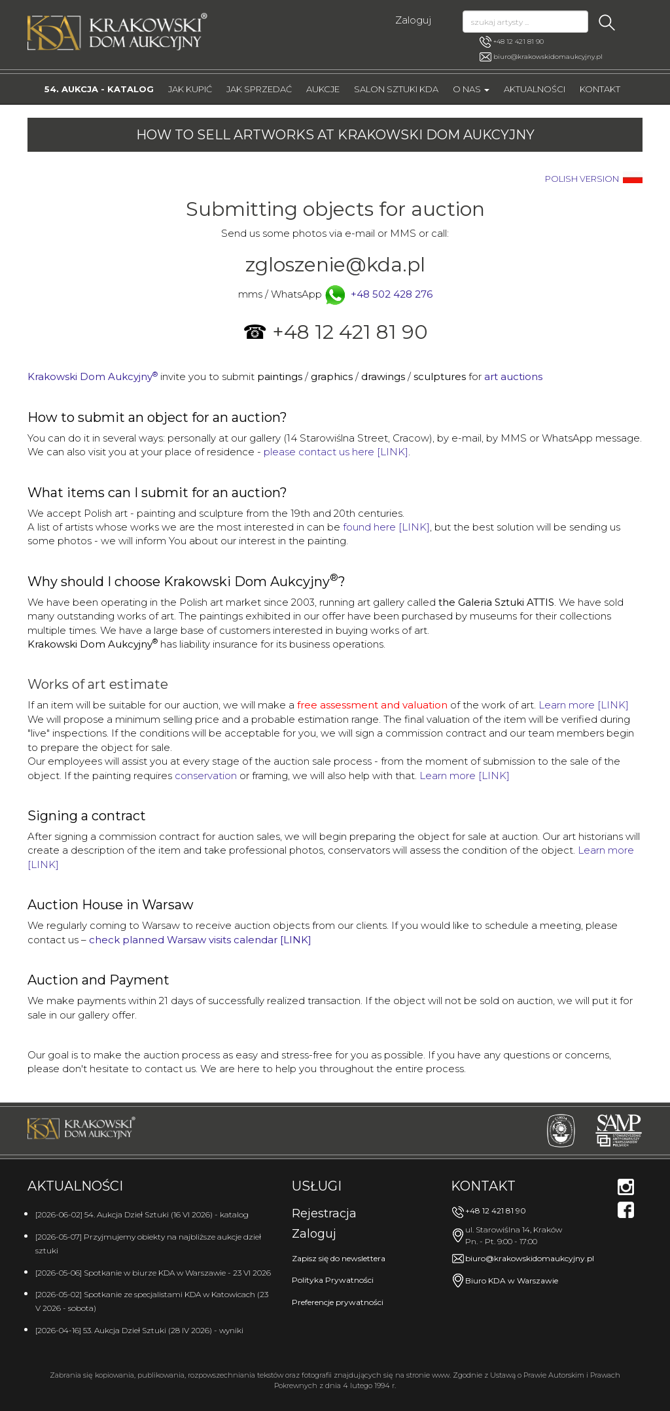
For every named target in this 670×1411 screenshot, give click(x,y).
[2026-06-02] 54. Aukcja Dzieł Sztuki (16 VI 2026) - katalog (142, 1214)
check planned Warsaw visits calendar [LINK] (200, 939)
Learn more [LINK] (583, 705)
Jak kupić (190, 89)
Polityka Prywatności (333, 1280)
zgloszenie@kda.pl (335, 265)
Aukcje (323, 89)
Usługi (317, 1186)
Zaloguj (413, 20)
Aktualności (534, 89)
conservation (206, 775)
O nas (471, 89)
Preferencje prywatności (337, 1302)
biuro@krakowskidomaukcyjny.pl (548, 56)
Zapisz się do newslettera (338, 1258)
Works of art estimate (97, 684)
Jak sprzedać (259, 89)
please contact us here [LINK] (336, 451)
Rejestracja (324, 1213)
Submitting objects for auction (335, 209)
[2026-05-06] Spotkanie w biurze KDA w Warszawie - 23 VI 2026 (153, 1273)
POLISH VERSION (582, 179)
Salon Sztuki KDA (396, 89)
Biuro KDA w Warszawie (511, 1280)
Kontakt (600, 89)
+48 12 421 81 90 (512, 42)
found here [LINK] (386, 527)
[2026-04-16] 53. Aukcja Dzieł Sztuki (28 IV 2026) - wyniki (139, 1330)
